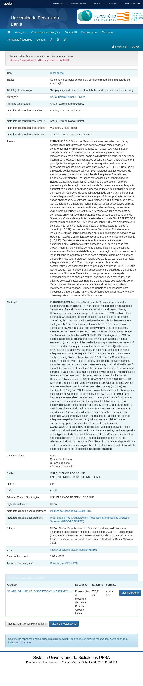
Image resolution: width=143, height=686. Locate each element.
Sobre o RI (71, 32)
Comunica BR (58, 4)
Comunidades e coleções (45, 32)
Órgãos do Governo (132, 4)
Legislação (113, 4)
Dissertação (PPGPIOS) (64, 563)
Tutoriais (108, 32)
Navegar (21, 32)
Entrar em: (121, 46)
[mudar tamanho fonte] (51, 39)
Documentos (89, 32)
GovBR (8, 3)
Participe (97, 4)
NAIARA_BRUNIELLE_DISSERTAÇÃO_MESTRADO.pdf (39, 591)
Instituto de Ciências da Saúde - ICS (71, 510)
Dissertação (57, 72)
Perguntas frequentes (20, 39)
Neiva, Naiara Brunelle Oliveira (67, 97)
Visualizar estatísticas (64, 623)
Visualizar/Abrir (130, 592)
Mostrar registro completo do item (27, 623)
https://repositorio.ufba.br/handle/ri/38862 (73, 549)
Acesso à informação (78, 4)
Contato (40, 39)
